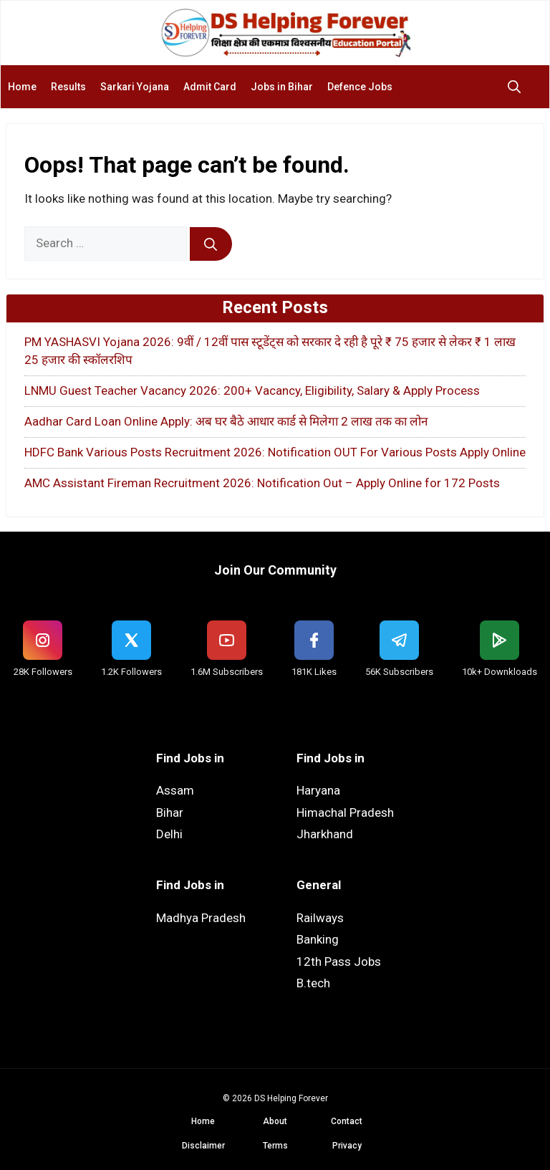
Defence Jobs (359, 86)
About (275, 1121)
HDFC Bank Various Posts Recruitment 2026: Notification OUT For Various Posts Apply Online (275, 452)
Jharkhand (324, 834)
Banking (317, 939)
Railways (320, 918)
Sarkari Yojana (134, 86)
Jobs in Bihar (282, 86)
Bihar (169, 812)
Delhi (169, 834)
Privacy (347, 1146)
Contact (346, 1121)
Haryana (318, 790)
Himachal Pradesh (345, 812)
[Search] (211, 244)
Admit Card (209, 86)
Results (68, 86)
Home (22, 86)
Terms (275, 1146)
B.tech (313, 983)
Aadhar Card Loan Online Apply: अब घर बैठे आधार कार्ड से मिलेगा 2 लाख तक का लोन (226, 421)
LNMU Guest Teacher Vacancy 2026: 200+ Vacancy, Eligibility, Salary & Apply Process (252, 390)
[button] (517, 86)
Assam (175, 790)
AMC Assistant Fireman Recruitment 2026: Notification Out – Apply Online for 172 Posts (262, 483)
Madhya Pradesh (201, 918)
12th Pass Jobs (338, 961)
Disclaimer (203, 1146)
